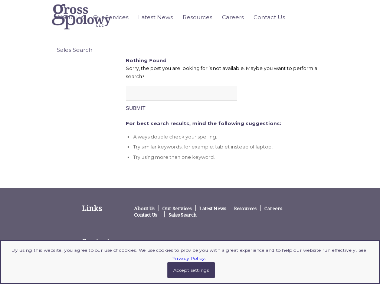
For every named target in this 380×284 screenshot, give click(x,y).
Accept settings (191, 270)
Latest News (212, 208)
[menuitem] (70, 17)
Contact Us (145, 214)
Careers (273, 208)
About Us (144, 208)
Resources (245, 208)
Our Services (176, 208)
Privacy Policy (188, 258)
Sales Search (182, 214)
